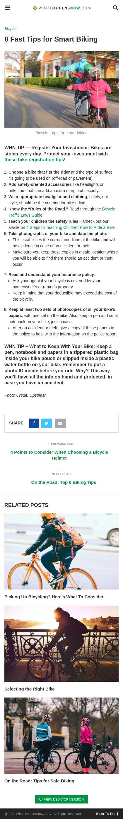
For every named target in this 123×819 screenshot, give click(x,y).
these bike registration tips (34, 159)
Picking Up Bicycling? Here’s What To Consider (53, 596)
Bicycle (10, 28)
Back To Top (107, 813)
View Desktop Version (61, 799)
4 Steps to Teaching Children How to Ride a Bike (70, 227)
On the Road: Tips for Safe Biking (39, 780)
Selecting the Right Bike (29, 688)
